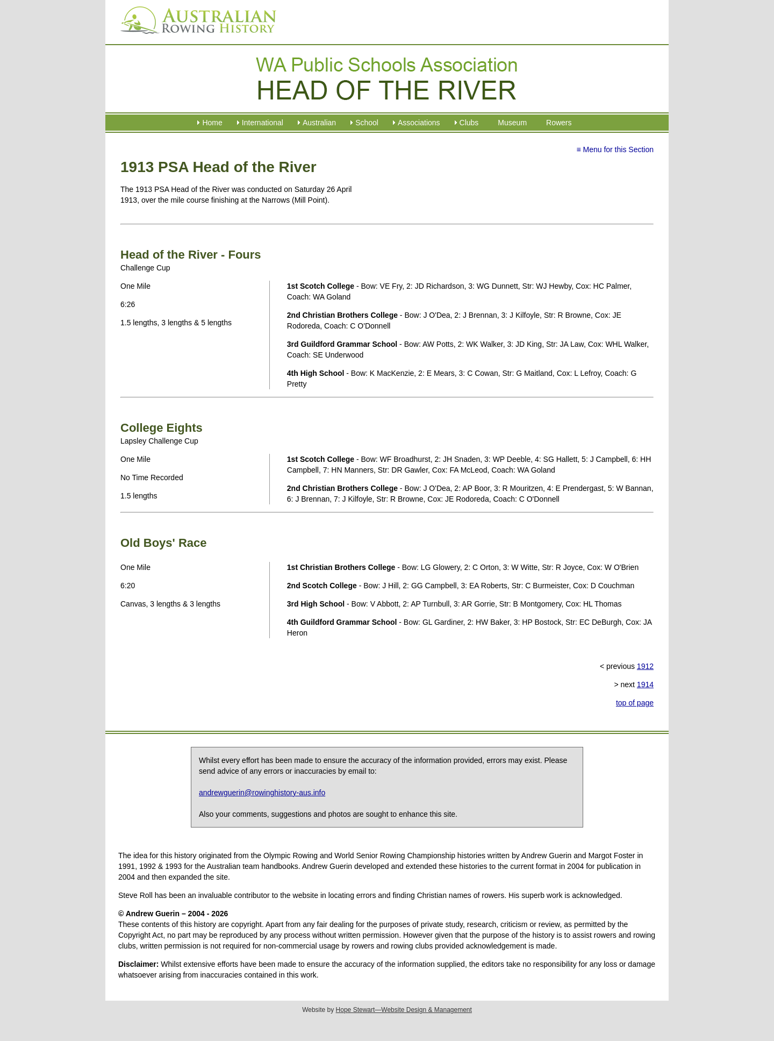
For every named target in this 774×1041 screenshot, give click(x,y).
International (262, 122)
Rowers (558, 122)
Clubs (469, 122)
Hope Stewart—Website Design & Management (404, 1010)
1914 (645, 684)
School (366, 122)
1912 (645, 666)
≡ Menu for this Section (615, 149)
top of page (635, 702)
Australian (319, 122)
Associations (419, 122)
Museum (512, 122)
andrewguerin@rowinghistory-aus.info (262, 792)
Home (212, 122)
